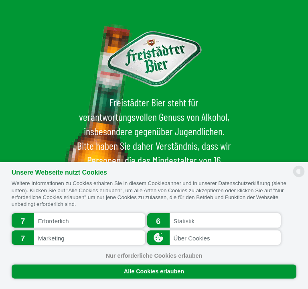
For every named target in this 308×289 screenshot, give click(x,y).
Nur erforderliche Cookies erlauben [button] (154, 255)
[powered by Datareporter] (298, 176)
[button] (78, 220)
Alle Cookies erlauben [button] (154, 271)
